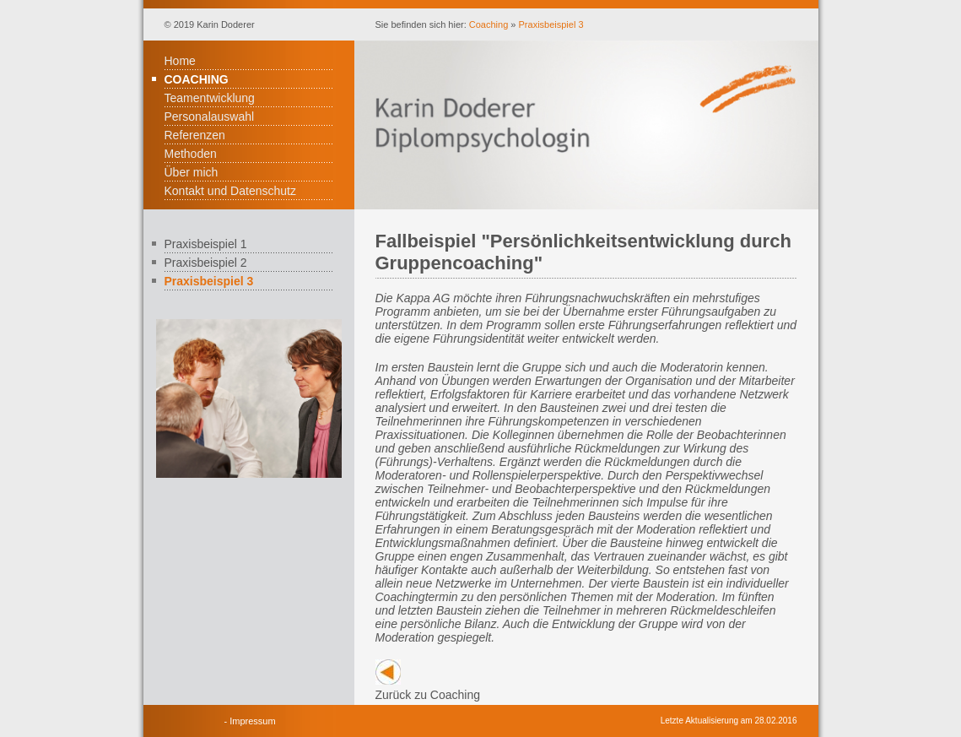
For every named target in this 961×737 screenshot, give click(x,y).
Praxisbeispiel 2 (206, 262)
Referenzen (195, 135)
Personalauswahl (210, 116)
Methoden (191, 153)
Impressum (252, 721)
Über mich (192, 172)
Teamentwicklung (210, 98)
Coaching (488, 24)
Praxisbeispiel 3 (551, 24)
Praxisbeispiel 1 (206, 244)
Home (180, 61)
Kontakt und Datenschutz (230, 191)
